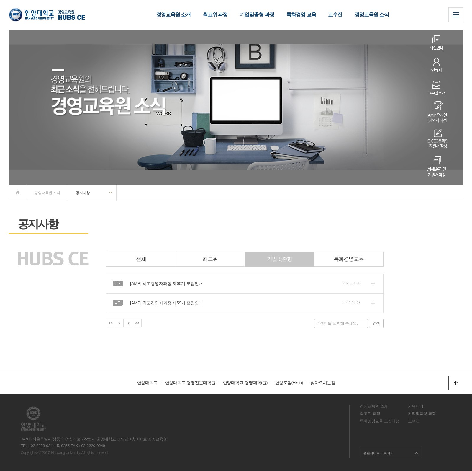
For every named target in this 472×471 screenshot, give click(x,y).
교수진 (413, 421)
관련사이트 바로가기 (378, 453)
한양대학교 (147, 382)
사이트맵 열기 (455, 14)
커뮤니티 (415, 406)
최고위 (210, 259)
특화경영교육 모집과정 (379, 421)
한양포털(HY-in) (289, 382)
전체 (141, 259)
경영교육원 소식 (47, 193)
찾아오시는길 (322, 382)
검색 (376, 323)
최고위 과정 (370, 413)
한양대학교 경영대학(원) (245, 382)
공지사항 (83, 193)
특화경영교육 (349, 259)
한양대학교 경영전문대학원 (190, 382)
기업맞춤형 (279, 259)
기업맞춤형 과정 (422, 413)
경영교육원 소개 (374, 406)
